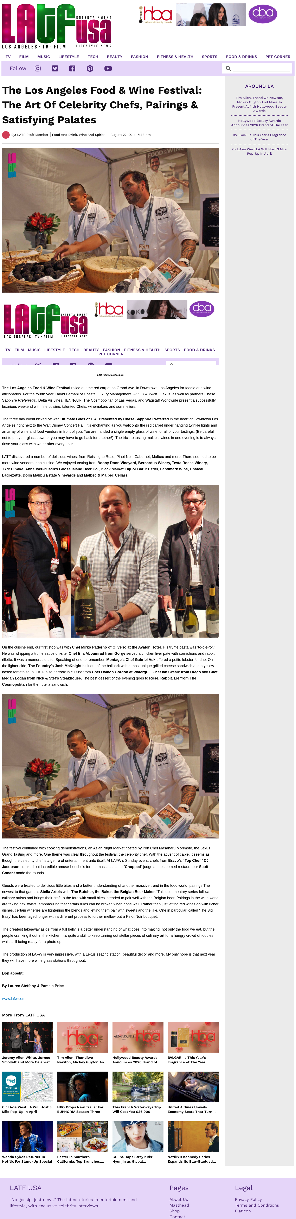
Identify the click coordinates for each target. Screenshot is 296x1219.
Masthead (179, 1205)
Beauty (114, 57)
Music (43, 57)
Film (24, 57)
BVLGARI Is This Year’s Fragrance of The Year (187, 1059)
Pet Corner (277, 57)
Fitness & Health (175, 57)
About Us (178, 1199)
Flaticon (243, 1210)
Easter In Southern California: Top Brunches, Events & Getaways (79, 1159)
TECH (93, 57)
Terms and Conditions (257, 1205)
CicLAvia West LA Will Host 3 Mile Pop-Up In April (27, 1109)
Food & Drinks (241, 57)
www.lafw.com (13, 999)
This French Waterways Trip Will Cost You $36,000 (136, 1109)
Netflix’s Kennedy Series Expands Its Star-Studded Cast (190, 1159)
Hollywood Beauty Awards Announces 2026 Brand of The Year (134, 1059)
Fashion (139, 57)
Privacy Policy (248, 1199)
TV (8, 57)
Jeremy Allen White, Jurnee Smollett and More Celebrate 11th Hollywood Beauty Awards (27, 1059)
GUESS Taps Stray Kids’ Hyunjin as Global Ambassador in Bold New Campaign (134, 1159)
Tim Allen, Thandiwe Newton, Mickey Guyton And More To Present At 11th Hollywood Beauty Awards (81, 1059)
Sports (209, 57)
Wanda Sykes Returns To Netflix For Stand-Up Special (27, 1159)
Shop (174, 1210)
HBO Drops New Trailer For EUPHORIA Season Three (80, 1109)
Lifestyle (68, 57)
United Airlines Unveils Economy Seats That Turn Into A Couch (190, 1109)
